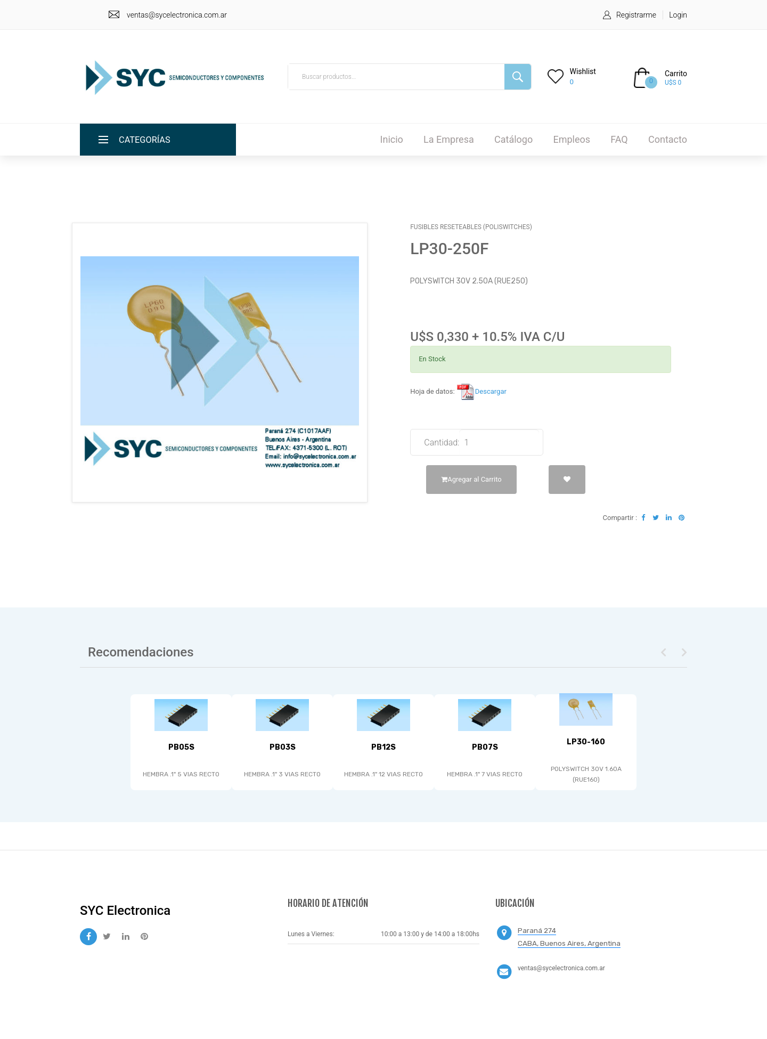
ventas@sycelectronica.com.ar (177, 15)
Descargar (481, 391)
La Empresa (448, 139)
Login (678, 15)
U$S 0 (673, 82)
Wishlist (583, 71)
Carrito (676, 73)
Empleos (571, 139)
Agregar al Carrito (471, 479)
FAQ (618, 139)
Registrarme (636, 15)
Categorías (147, 139)
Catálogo (513, 139)
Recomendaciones (141, 652)
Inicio (391, 139)
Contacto (667, 139)
